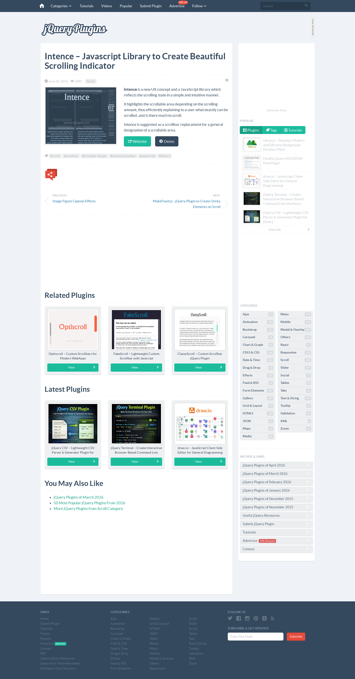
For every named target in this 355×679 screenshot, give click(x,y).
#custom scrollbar (123, 156)
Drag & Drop (258, 368)
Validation (296, 413)
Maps (258, 429)
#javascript (147, 156)
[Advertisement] (137, 249)
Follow (198, 6)
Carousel (258, 337)
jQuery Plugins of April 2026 (276, 465)
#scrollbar (71, 156)
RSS (43, 653)
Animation (258, 322)
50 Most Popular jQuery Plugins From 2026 (89, 503)
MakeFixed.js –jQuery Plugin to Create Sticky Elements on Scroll (187, 204)
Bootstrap (258, 330)
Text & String (296, 398)
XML (296, 421)
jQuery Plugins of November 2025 (276, 507)
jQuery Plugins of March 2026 (78, 497)
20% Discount (267, 541)
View (82, 367)
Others (296, 337)
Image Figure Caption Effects (74, 201)
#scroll (55, 156)
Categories (60, 6)
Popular (124, 6)
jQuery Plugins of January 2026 (276, 490)
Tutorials (85, 6)
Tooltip (296, 406)
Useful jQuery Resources (276, 515)
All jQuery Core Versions (57, 668)
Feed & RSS (258, 383)
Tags (272, 130)
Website (137, 141)
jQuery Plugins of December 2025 (276, 499)
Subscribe (296, 636)
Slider (296, 368)
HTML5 (258, 413)
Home (44, 618)
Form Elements (258, 391)
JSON (258, 421)
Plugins (251, 130)
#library (164, 156)
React (296, 345)
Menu (296, 314)
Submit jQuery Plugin (276, 524)
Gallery (258, 398)
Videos (105, 6)
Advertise (177, 4)
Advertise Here (276, 110)
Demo (166, 141)
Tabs (296, 391)
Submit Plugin (149, 6)
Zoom (296, 429)
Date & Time (258, 360)
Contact (276, 549)
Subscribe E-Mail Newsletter (60, 663)
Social (296, 375)
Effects (258, 375)
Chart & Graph (258, 345)
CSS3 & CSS (258, 353)
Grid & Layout (258, 406)
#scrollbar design (94, 156)
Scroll (91, 81)
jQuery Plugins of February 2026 (276, 482)
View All (289, 229)
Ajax (258, 314)
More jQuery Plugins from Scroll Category (88, 508)
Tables (296, 383)
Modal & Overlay (296, 330)
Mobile (296, 322)
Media (258, 436)
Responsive (296, 353)
